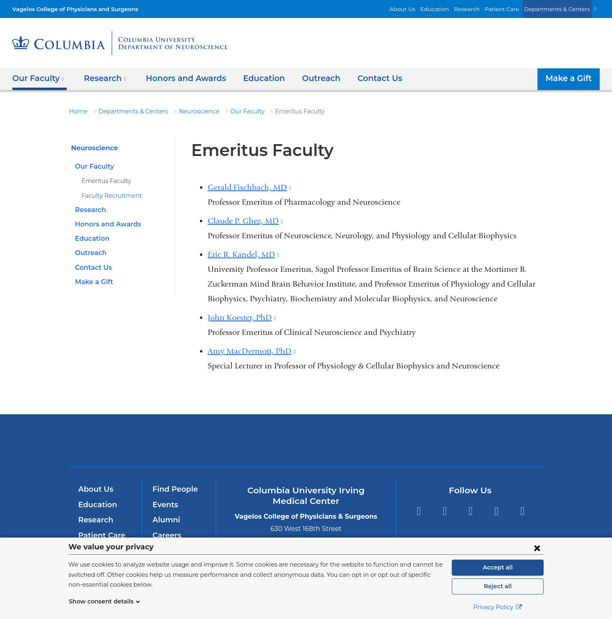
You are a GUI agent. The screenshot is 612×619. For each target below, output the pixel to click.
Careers (166, 535)
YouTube (470, 511)
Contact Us (360, 78)
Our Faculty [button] (37, 78)
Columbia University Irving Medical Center (195, 440)
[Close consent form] (537, 547)
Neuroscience (186, 111)
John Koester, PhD (242, 317)
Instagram (522, 511)
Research (478, 9)
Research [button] (102, 78)
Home (77, 111)
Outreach (305, 78)
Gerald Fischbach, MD (249, 187)
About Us (420, 9)
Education (449, 9)
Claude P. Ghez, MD (245, 221)
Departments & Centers (561, 9)
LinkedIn (496, 511)
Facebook (418, 511)
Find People (173, 489)
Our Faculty (230, 111)
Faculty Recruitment (108, 195)
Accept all (498, 567)
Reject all (497, 586)
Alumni (164, 520)
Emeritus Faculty (103, 181)
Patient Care (510, 9)
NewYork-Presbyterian (306, 445)
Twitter (444, 511)
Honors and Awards (178, 78)
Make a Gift (570, 78)
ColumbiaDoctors (424, 440)
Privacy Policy (498, 607)
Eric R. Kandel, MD (243, 254)
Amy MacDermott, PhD (252, 351)
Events (164, 505)
